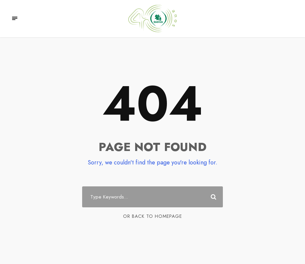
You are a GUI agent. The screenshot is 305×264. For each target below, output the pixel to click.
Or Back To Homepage (152, 216)
